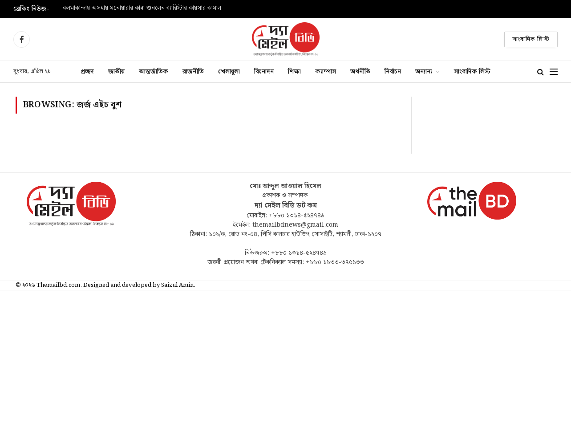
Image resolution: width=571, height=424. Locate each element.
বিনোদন (264, 71)
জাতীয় (116, 71)
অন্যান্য (423, 71)
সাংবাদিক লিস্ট (531, 39)
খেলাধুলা (229, 71)
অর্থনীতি (360, 71)
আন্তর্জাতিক (153, 71)
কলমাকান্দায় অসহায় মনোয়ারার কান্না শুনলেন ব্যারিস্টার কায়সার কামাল (142, 8)
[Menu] (554, 72)
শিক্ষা (294, 71)
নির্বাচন (393, 71)
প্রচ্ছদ (87, 71)
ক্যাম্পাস (325, 71)
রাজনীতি (193, 71)
